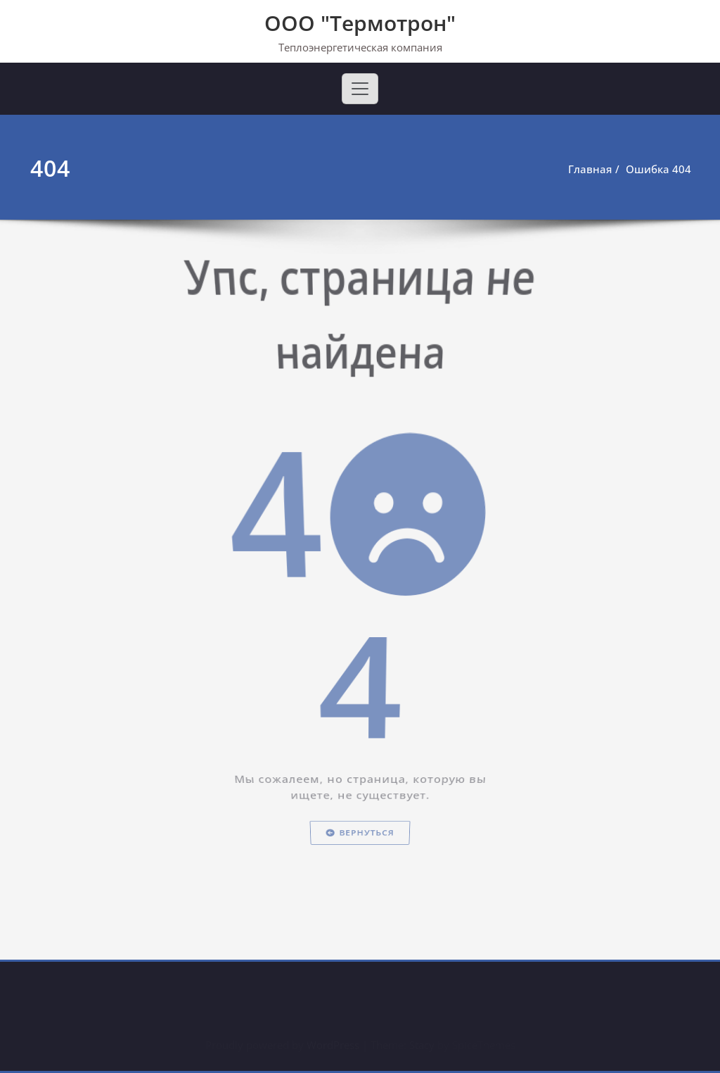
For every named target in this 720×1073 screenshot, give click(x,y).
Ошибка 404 (662, 169)
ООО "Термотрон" (360, 22)
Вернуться (360, 870)
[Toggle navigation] (360, 88)
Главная (593, 169)
